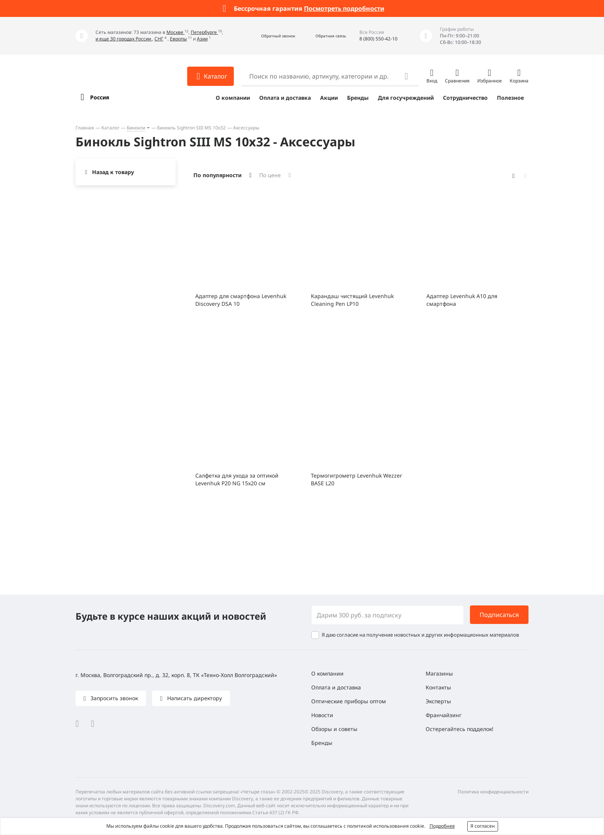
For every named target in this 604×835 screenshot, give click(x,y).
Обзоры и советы (334, 729)
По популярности (217, 175)
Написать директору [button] (194, 698)
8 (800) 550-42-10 (378, 38)
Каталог (110, 127)
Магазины (439, 673)
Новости (322, 715)
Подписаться (499, 614)
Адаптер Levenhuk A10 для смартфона (461, 299)
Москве (175, 32)
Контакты (438, 687)
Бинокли (136, 127)
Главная (85, 127)
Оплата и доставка (285, 97)
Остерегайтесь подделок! (459, 729)
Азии (202, 38)
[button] (270, 36)
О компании (233, 97)
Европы (178, 38)
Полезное (510, 97)
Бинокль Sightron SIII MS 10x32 (191, 127)
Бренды (358, 97)
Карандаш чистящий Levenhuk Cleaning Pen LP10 (352, 299)
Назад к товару (113, 172)
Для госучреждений (406, 97)
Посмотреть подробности (344, 8)
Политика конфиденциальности (493, 791)
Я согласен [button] (482, 826)
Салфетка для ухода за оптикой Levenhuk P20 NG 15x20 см (237, 479)
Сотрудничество (465, 97)
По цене (270, 175)
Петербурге (204, 32)
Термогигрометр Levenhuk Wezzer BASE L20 (356, 479)
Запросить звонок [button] (113, 698)
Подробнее (442, 826)
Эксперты (438, 701)
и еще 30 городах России (124, 38)
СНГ (158, 38)
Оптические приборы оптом (348, 701)
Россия (99, 97)
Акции (329, 97)
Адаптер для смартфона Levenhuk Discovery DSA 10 (240, 299)
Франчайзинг (443, 715)
